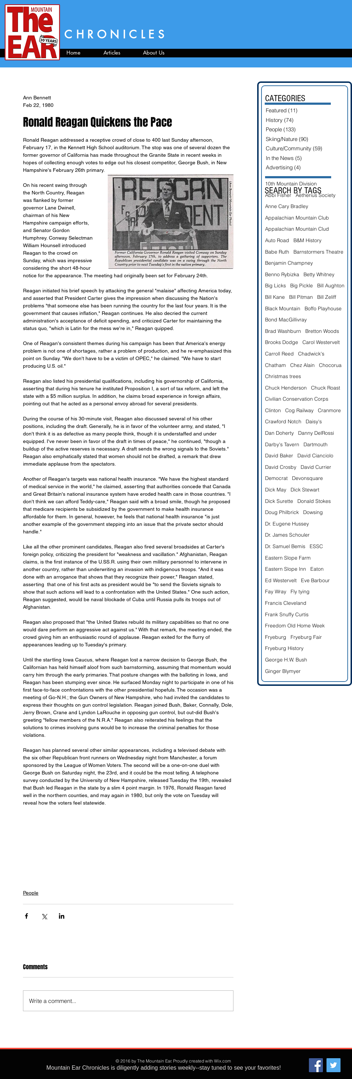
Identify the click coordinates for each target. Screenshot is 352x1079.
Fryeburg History (284, 648)
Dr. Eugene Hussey (287, 523)
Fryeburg (275, 637)
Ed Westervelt (281, 580)
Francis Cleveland (285, 603)
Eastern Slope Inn (285, 569)
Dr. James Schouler (287, 535)
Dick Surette (279, 501)
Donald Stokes (314, 501)
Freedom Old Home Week (295, 625)
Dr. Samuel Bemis (285, 546)
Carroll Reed (279, 353)
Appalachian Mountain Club (297, 218)
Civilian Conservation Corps (296, 399)
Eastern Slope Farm (288, 558)
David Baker (279, 455)
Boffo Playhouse (323, 308)
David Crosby (280, 467)
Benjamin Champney (289, 263)
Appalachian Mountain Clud (297, 229)
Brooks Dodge (281, 342)
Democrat (276, 478)
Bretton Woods (322, 331)
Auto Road (277, 240)
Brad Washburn (283, 331)
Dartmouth (316, 444)
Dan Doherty (279, 433)
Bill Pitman (301, 297)
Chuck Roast (325, 388)
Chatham (275, 365)
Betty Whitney (319, 274)
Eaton (317, 569)
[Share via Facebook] (26, 916)
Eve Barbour (315, 580)
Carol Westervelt (321, 342)
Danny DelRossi (316, 433)
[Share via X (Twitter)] (44, 916)
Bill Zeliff (326, 297)
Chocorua (330, 365)
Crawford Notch (283, 421)
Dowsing (313, 512)
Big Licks (275, 285)
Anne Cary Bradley (286, 206)
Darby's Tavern (282, 444)
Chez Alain (302, 365)
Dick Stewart (305, 489)
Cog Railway (299, 410)
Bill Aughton (330, 285)
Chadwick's (311, 353)
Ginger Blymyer (283, 671)
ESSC (316, 546)
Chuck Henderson (286, 388)
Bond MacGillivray (286, 319)
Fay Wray (275, 591)
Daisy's (314, 421)
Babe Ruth (277, 252)
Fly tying (300, 591)
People (30, 893)
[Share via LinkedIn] (61, 916)
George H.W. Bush (286, 659)
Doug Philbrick (282, 512)
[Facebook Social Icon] (316, 1065)
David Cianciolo (315, 455)
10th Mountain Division (291, 183)
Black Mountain (282, 308)
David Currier (316, 467)
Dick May (275, 489)
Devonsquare (307, 478)
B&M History (307, 240)
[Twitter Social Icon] (333, 1065)
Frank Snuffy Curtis (287, 614)
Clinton (273, 410)
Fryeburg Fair (306, 637)
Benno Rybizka (282, 274)
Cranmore (329, 410)
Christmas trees (283, 376)
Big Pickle (301, 285)
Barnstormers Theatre (318, 252)
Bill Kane (275, 297)
